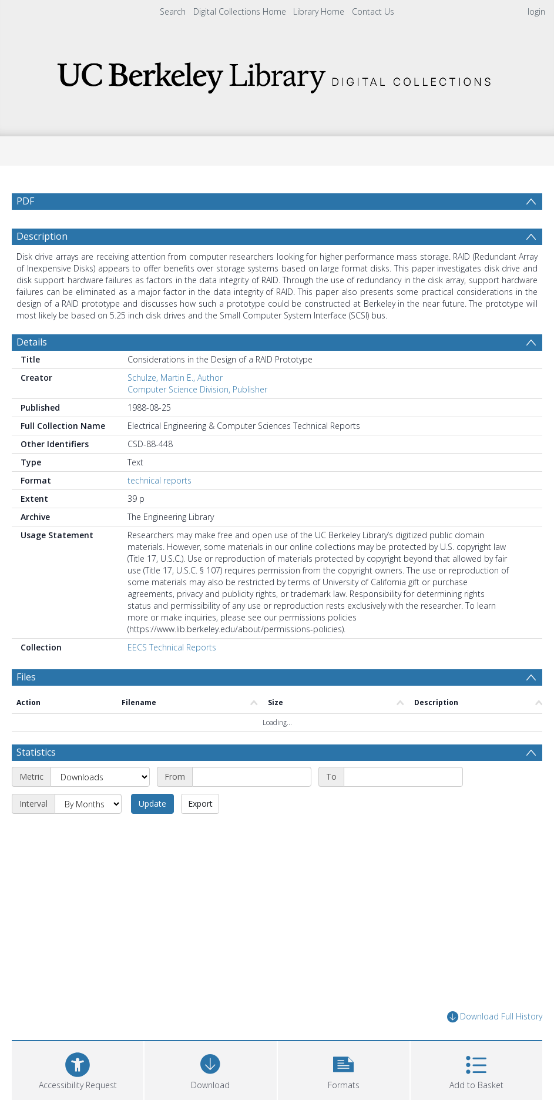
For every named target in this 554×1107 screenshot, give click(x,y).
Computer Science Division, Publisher (197, 389)
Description (42, 236)
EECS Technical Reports (171, 647)
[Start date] (251, 777)
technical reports (159, 480)
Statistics (36, 752)
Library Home (318, 11)
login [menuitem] (536, 11)
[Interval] (88, 804)
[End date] (403, 777)
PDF (25, 200)
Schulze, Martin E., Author (175, 377)
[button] (343, 1069)
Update (152, 803)
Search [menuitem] (173, 11)
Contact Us (373, 11)
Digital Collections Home (239, 11)
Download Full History (494, 1017)
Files (26, 676)
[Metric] (100, 777)
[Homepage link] (277, 74)
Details (31, 342)
